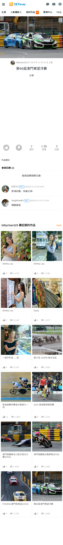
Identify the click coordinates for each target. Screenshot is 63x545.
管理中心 (47, 12)
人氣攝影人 (16, 12)
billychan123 (19, 62)
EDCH (14, 186)
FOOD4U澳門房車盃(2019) (15, 504)
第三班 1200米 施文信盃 (45, 357)
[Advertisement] (31, 111)
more (58, 225)
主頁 (4, 12)
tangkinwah (17, 200)
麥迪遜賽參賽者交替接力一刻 (15, 405)
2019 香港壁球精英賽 (44, 404)
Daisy (36, 310)
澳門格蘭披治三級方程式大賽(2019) (15, 455)
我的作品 (32, 12)
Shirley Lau (7, 264)
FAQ (59, 12)
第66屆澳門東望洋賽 (43, 504)
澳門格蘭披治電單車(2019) (46, 454)
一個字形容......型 (10, 357)
